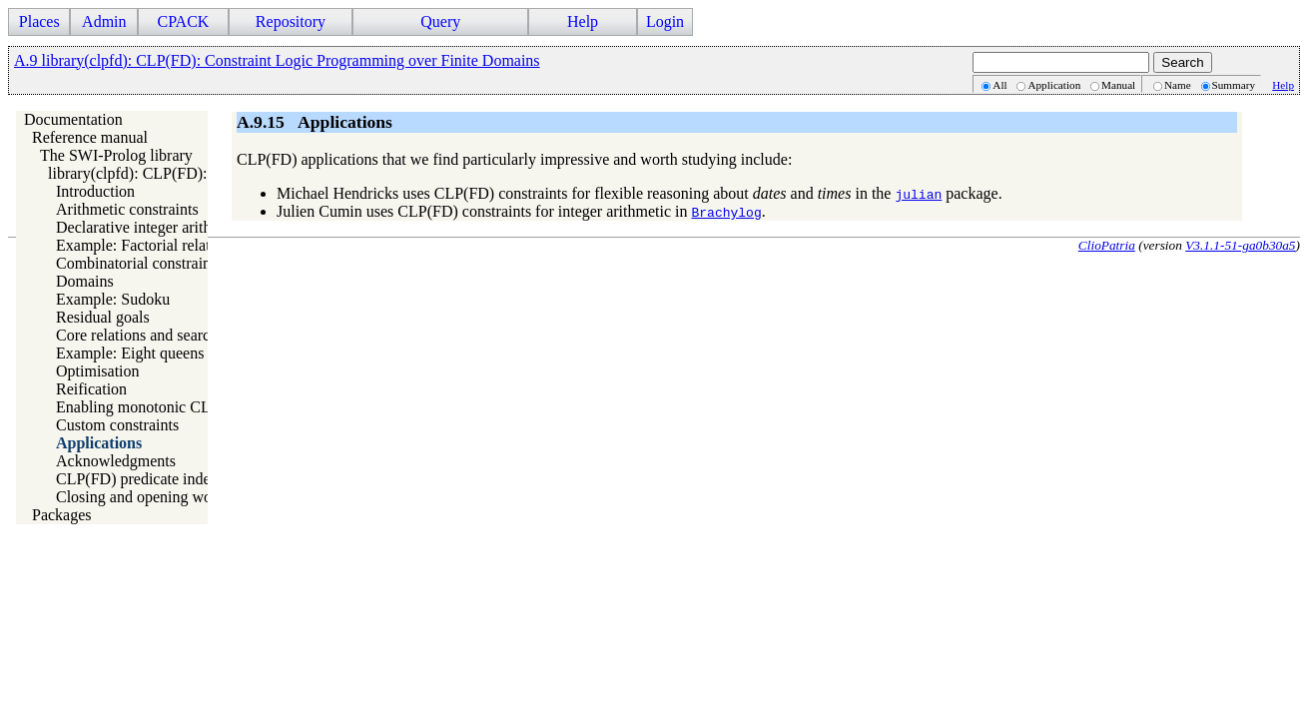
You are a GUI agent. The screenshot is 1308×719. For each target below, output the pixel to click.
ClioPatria (1106, 245)
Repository (291, 21)
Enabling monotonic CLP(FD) (153, 406)
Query (440, 21)
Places (39, 21)
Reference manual (90, 137)
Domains (85, 281)
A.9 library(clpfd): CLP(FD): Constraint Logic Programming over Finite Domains (277, 60)
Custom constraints (117, 424)
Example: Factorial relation (143, 245)
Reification (91, 388)
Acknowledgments (116, 460)
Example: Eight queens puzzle (153, 353)
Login (665, 21)
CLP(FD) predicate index (137, 478)
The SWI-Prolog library (116, 155)
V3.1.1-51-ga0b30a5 (1240, 245)
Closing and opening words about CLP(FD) (195, 496)
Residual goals (103, 317)
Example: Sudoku (113, 299)
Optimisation (98, 370)
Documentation (73, 119)
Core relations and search (137, 335)
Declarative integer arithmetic (151, 227)
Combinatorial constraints (139, 263)
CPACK (183, 21)
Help (582, 21)
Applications (99, 442)
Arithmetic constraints (127, 209)
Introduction (95, 191)
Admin (104, 21)
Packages (62, 514)
